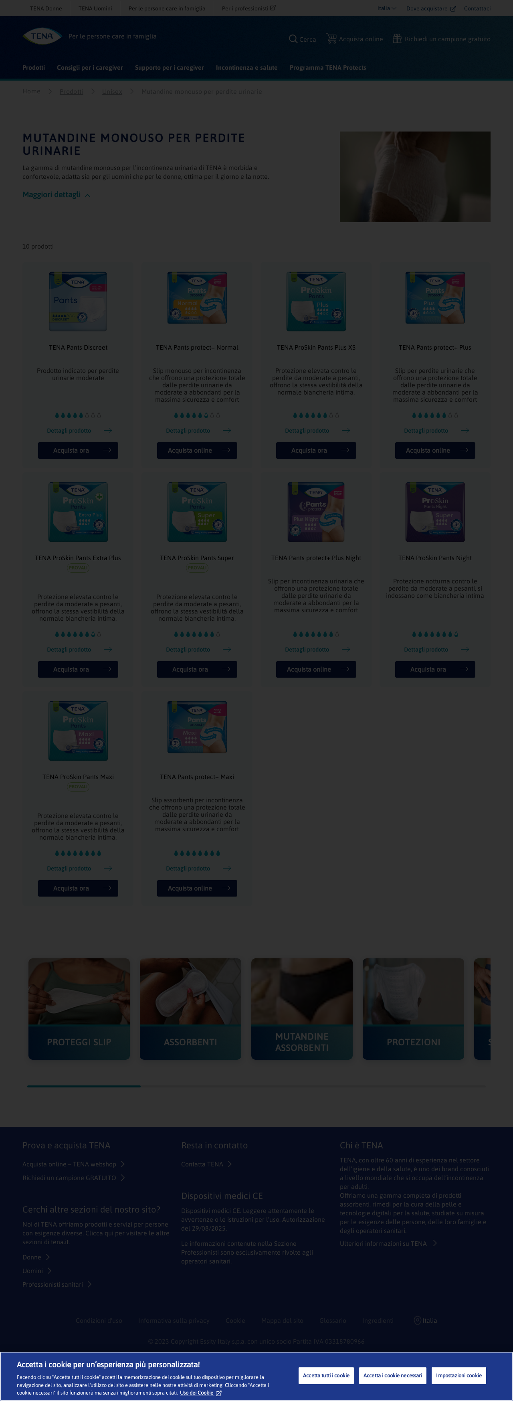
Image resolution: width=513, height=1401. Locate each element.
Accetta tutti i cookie (326, 1376)
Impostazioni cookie (458, 1376)
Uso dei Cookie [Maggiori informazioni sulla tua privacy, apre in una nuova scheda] (201, 1393)
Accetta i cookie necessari (393, 1376)
